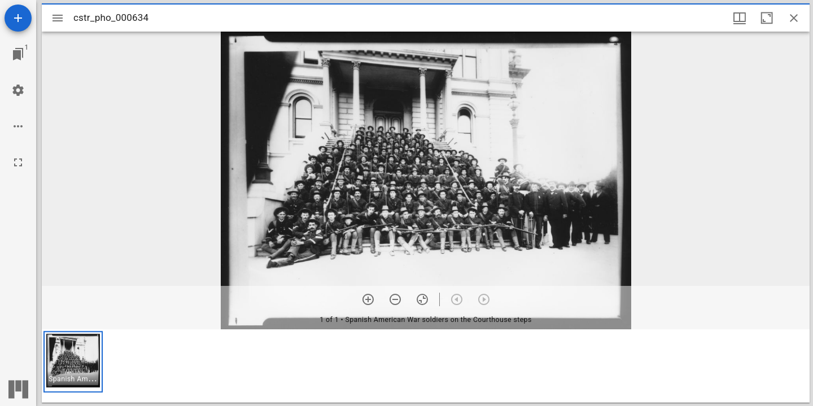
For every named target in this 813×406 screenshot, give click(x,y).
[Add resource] (18, 18)
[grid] (426, 366)
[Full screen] (18, 162)
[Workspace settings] (18, 90)
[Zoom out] (395, 299)
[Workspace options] (18, 126)
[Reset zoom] (422, 299)
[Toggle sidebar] (57, 18)
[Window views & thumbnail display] (739, 18)
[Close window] (793, 18)
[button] (73, 362)
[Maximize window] (766, 18)
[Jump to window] (18, 54)
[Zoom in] (368, 299)
